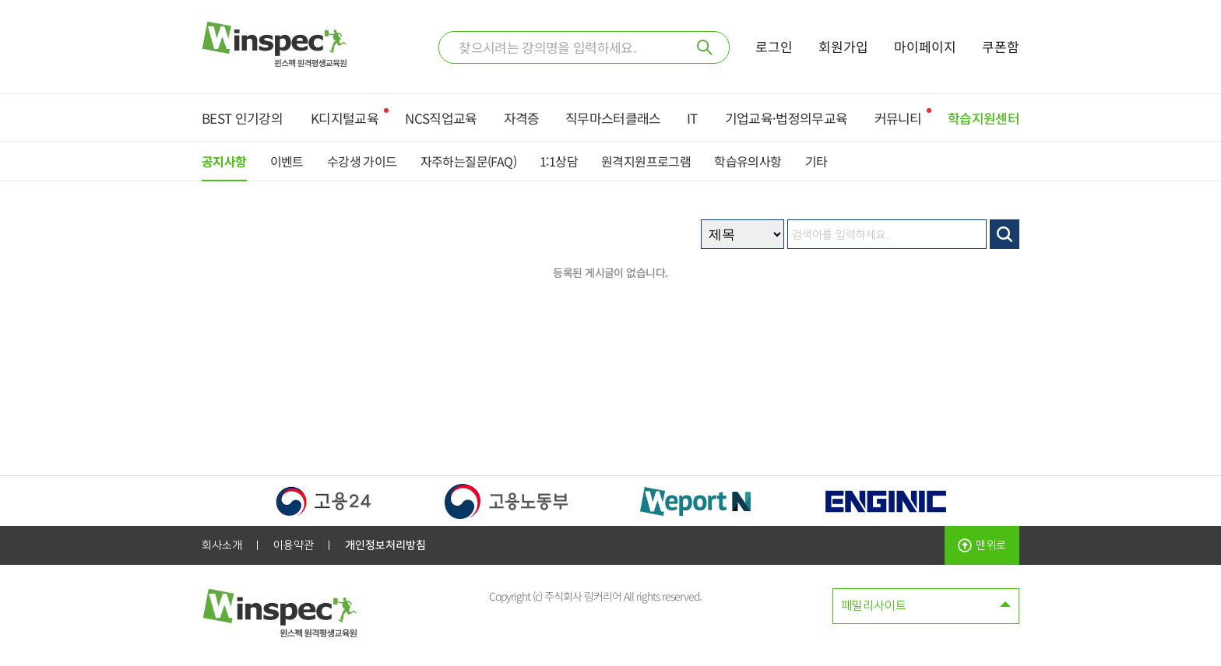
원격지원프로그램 (646, 161)
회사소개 (222, 545)
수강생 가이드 (362, 161)
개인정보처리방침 (385, 545)
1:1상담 (559, 161)
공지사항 (224, 161)
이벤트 (287, 161)
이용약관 (293, 545)
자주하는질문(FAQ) (468, 161)
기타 (816, 161)
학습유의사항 (747, 161)
